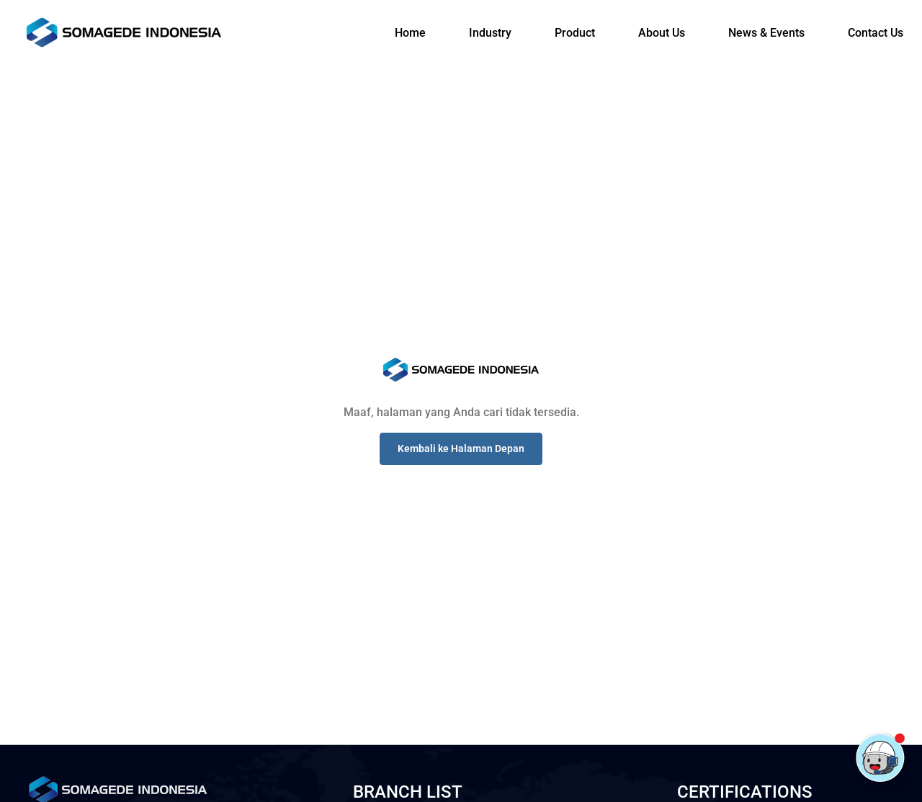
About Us (661, 33)
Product (575, 33)
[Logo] (124, 32)
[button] (461, 449)
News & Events (766, 33)
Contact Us (875, 33)
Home (410, 33)
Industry (490, 33)
